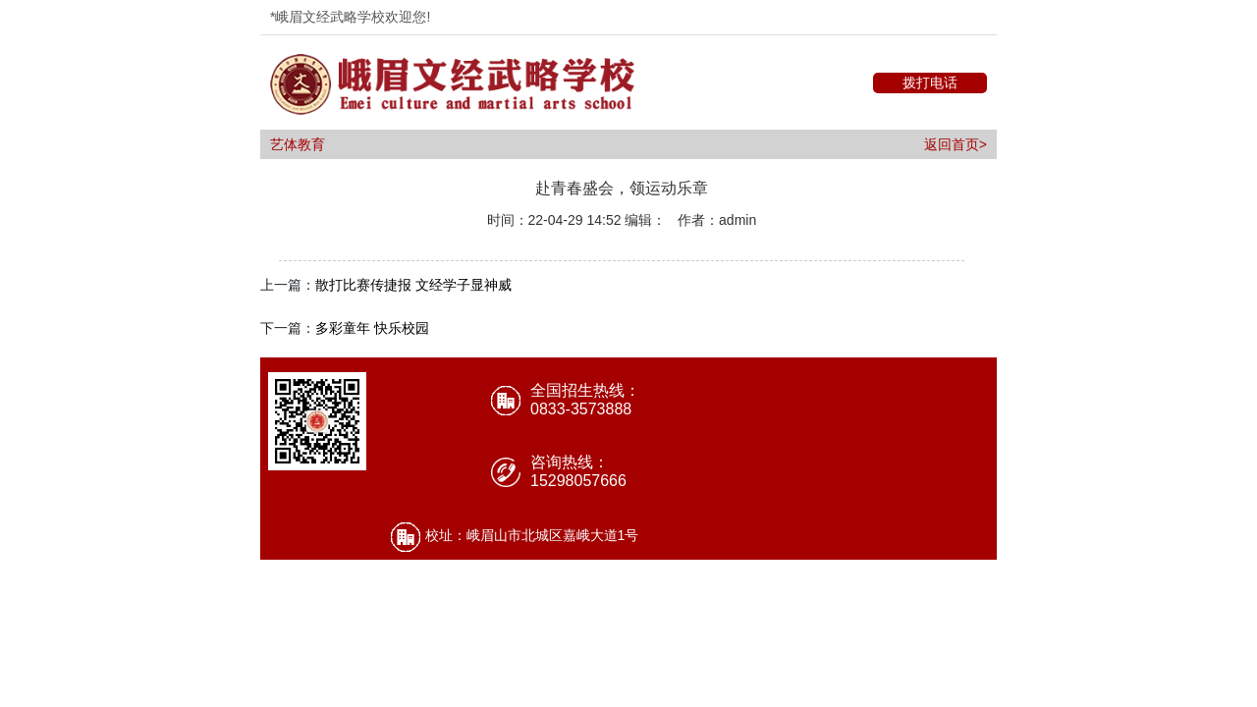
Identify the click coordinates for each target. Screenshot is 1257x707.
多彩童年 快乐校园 (372, 328)
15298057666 (578, 480)
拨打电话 (929, 82)
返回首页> (955, 144)
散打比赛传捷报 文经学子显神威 (413, 285)
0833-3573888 (580, 409)
